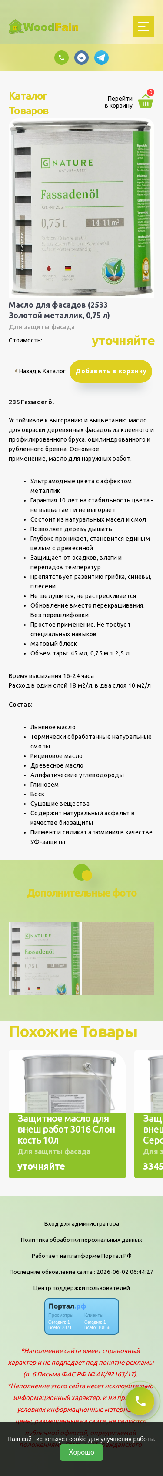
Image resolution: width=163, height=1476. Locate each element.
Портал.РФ (116, 1255)
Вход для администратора (81, 1223)
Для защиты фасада (42, 326)
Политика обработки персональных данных (81, 1239)
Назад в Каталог (40, 371)
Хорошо (81, 1452)
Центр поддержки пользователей (81, 1287)
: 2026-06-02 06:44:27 (123, 1271)
